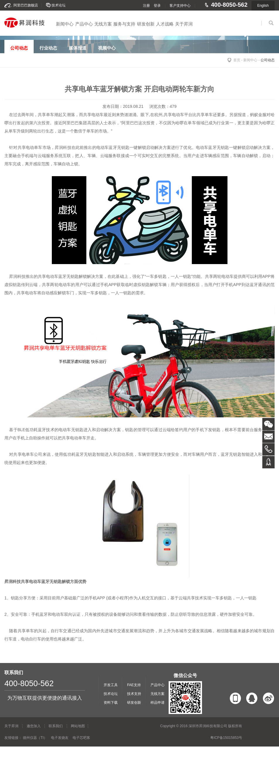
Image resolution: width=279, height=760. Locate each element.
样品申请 (157, 703)
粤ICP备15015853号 (226, 738)
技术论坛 (59, 5)
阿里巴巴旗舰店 (25, 5)
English (263, 6)
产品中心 (84, 23)
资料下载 (111, 703)
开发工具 (111, 685)
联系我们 (56, 726)
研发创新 (146, 23)
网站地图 (78, 726)
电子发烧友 (60, 738)
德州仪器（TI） (35, 738)
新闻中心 (64, 23)
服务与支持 (124, 23)
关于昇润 (184, 23)
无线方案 (103, 23)
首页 (236, 60)
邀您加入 (34, 726)
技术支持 (134, 694)
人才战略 (165, 23)
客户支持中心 (180, 6)
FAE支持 (134, 685)
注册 (146, 6)
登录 (157, 6)
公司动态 (268, 60)
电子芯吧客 (81, 738)
